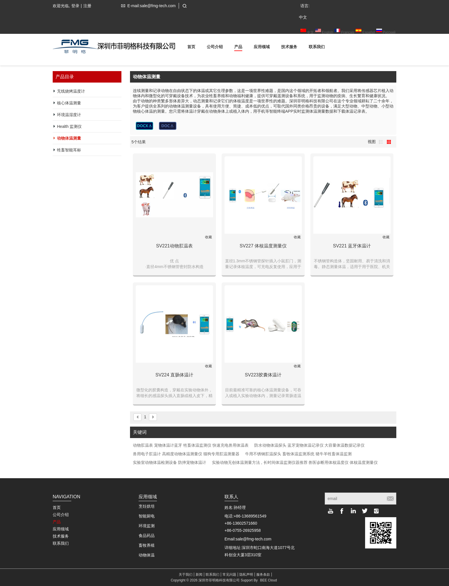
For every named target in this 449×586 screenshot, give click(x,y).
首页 (191, 47)
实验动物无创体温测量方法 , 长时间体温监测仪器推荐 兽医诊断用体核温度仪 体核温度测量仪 (295, 462)
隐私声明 (246, 575)
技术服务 (289, 47)
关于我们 (185, 575)
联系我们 (317, 47)
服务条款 (263, 575)
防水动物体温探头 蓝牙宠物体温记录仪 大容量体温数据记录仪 (309, 445)
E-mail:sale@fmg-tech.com (147, 5)
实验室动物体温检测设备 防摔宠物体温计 (169, 462)
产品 (238, 47)
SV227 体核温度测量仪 (263, 245)
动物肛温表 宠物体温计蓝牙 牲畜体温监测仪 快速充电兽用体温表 (191, 445)
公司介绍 (215, 47)
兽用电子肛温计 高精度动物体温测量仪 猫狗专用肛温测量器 (186, 454)
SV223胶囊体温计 (263, 374)
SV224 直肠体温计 (174, 374)
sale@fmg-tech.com (253, 539)
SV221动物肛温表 (174, 245)
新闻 (199, 575)
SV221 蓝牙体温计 (352, 245)
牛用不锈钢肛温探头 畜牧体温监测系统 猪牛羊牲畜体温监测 (298, 454)
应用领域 (262, 47)
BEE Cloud (268, 580)
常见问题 (229, 575)
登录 (75, 5)
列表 (381, 142)
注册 (87, 5)
